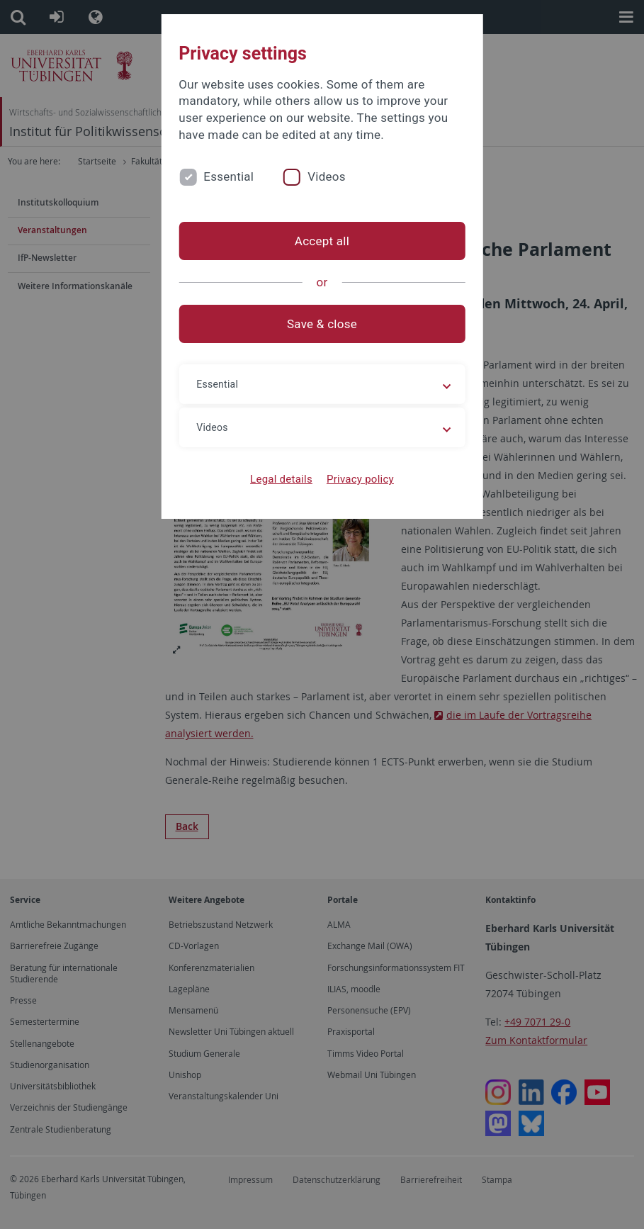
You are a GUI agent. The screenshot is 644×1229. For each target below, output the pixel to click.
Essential (228, 176)
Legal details (281, 479)
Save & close (322, 324)
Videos (326, 176)
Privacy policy (360, 479)
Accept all (322, 241)
